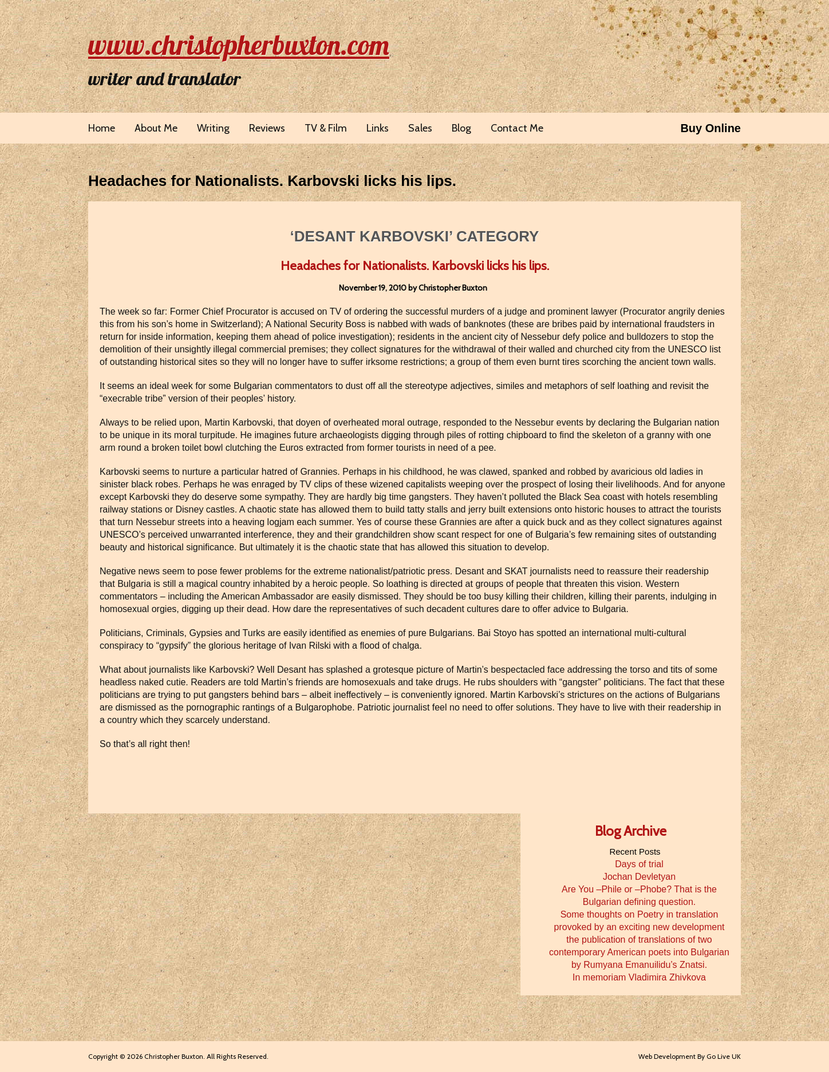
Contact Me (517, 128)
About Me (156, 128)
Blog (461, 128)
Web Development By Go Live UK (689, 1056)
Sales (420, 128)
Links (377, 128)
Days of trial (639, 864)
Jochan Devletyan (639, 877)
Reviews (267, 128)
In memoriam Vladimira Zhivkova (639, 977)
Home (101, 128)
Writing (213, 128)
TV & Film (326, 128)
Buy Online (710, 128)
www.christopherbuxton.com (238, 44)
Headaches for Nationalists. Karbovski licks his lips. (272, 180)
